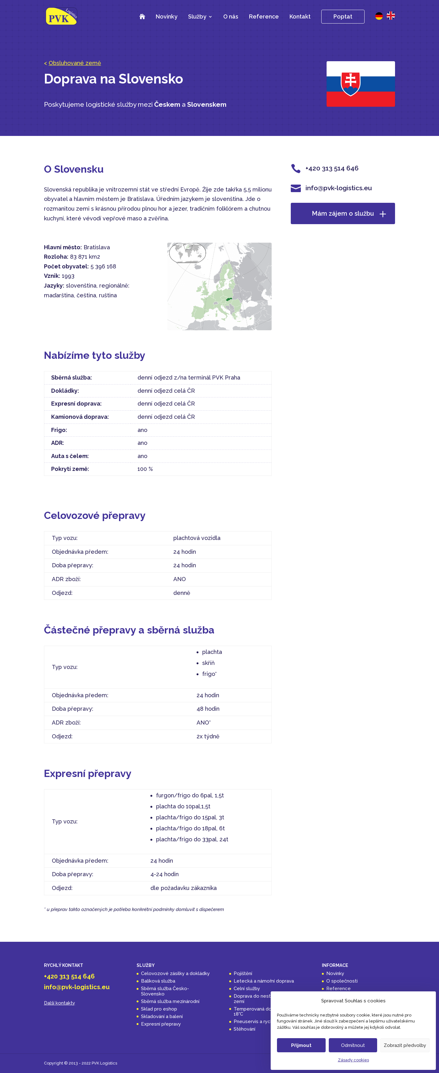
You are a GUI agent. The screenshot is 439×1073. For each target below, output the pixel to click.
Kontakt (300, 16)
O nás (230, 16)
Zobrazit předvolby (405, 1045)
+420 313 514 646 (69, 976)
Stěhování (244, 1029)
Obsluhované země (75, 63)
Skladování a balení (162, 1016)
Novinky (166, 16)
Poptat (342, 16)
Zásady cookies (353, 1060)
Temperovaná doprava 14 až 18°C (265, 1011)
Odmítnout (353, 1045)
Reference (264, 16)
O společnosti (342, 981)
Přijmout (301, 1045)
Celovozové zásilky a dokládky (175, 973)
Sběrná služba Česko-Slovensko (165, 991)
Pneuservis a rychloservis (262, 1021)
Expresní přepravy (161, 1024)
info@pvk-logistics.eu (77, 987)
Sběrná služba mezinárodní (170, 1001)
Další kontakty (59, 1003)
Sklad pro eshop (159, 1009)
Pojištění (243, 973)
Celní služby (247, 988)
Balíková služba (158, 981)
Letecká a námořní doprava (264, 981)
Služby (197, 17)
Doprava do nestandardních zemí (264, 998)
